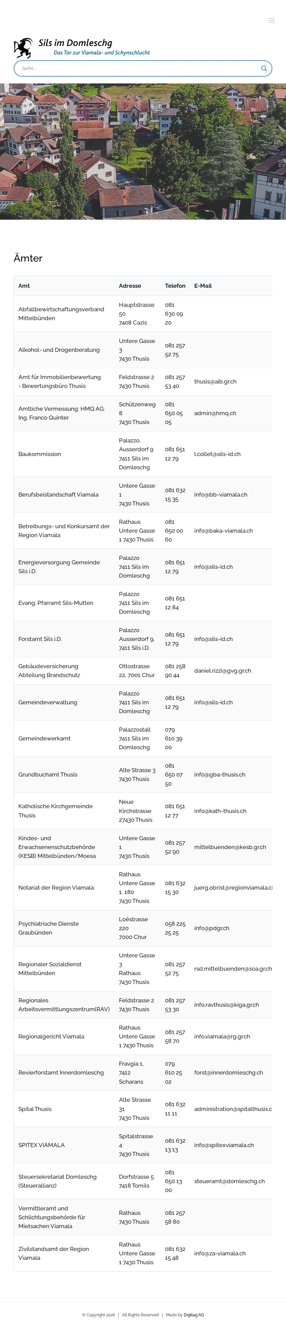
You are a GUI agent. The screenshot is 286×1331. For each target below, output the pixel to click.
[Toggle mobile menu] (272, 20)
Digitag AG (194, 1315)
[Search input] (140, 68)
